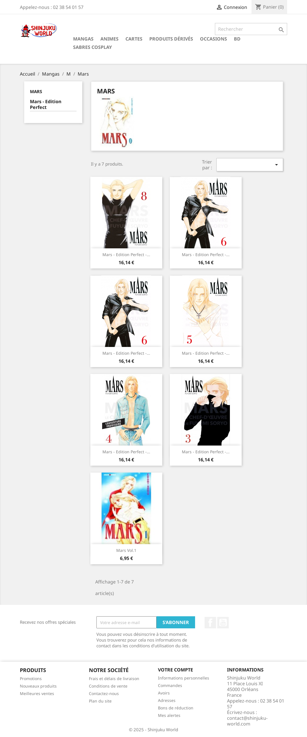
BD (237, 39)
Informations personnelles (183, 678)
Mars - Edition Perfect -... (126, 254)
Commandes (170, 685)
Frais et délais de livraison (114, 678)
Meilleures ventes (37, 693)
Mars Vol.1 (126, 550)
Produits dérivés (171, 39)
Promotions (31, 678)
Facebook (210, 622)
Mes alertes (169, 715)
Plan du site (100, 701)
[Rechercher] (251, 29)
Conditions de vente (108, 686)
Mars (36, 91)
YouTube (223, 622)
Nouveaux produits (38, 686)
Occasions (213, 39)
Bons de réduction (175, 708)
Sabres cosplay (92, 47)
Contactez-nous (104, 693)
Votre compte (175, 670)
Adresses (167, 700)
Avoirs (164, 693)
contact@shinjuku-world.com (247, 721)
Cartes (133, 39)
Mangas (83, 39)
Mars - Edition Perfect (45, 104)
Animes (109, 39)
